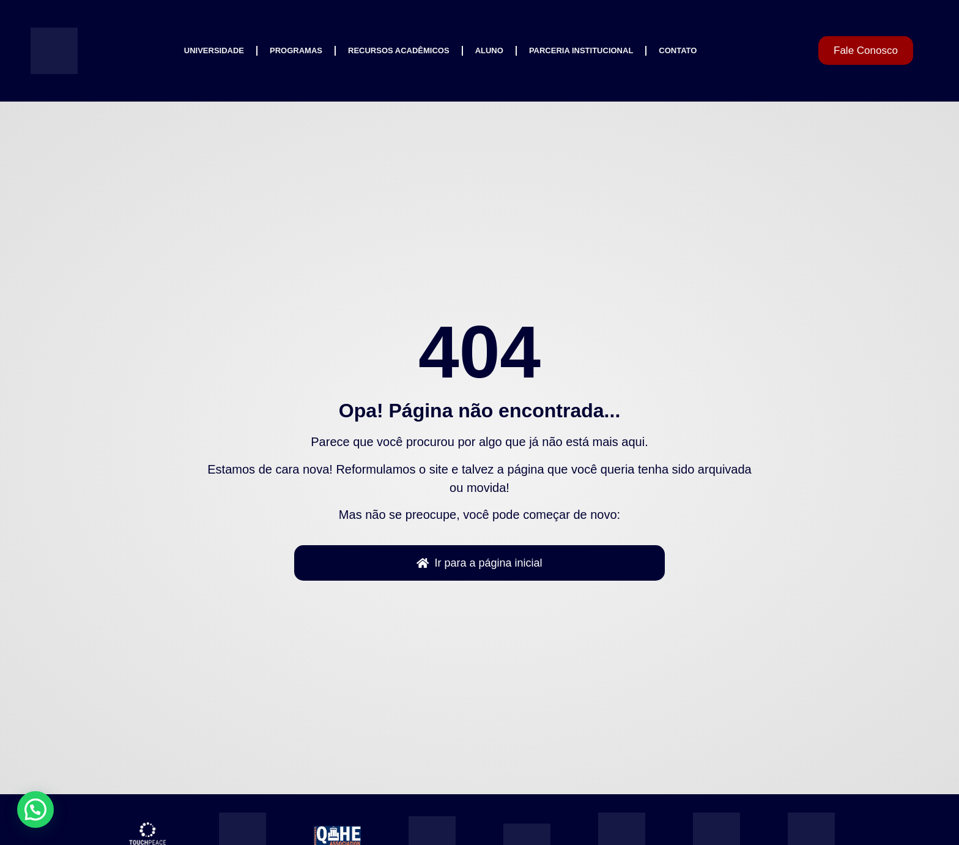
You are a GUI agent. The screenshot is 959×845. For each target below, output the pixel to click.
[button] (35, 809)
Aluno (489, 50)
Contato (678, 50)
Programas (296, 50)
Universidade (214, 50)
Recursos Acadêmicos (399, 50)
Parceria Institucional (581, 50)
